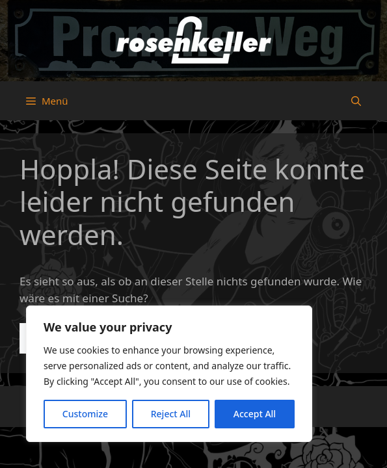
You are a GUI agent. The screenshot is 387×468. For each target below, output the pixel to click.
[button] (356, 100)
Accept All (255, 414)
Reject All (171, 414)
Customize (85, 414)
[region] (169, 374)
